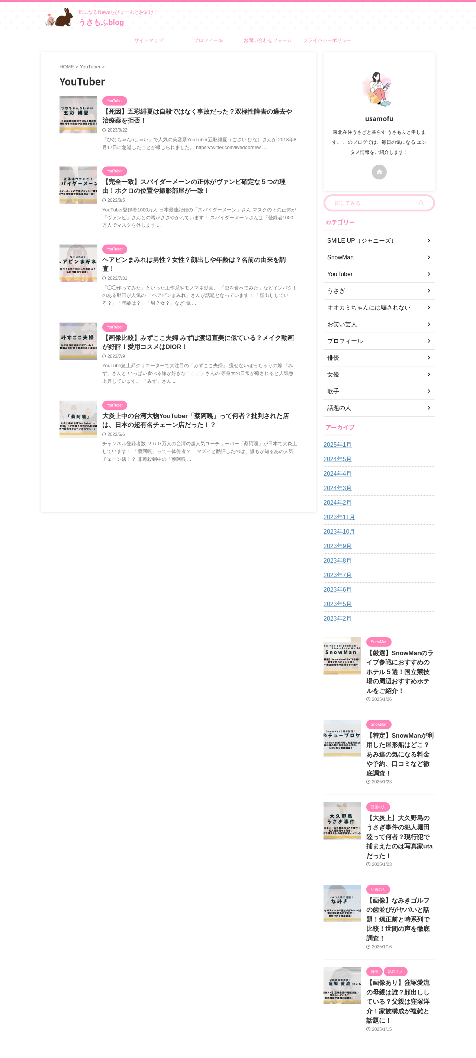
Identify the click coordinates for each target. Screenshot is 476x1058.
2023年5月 (336, 604)
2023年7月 (336, 575)
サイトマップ (148, 40)
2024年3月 (336, 488)
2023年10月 (337, 532)
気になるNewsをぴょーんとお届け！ (255, 1019)
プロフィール (208, 40)
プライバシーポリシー (327, 40)
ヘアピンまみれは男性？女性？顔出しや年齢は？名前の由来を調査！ (194, 263)
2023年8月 (336, 561)
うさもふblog (101, 22)
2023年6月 (336, 590)
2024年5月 (336, 459)
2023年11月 (337, 517)
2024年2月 (336, 503)
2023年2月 (336, 619)
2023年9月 (336, 546)
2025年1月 (336, 445)
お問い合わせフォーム (268, 40)
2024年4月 (336, 474)
